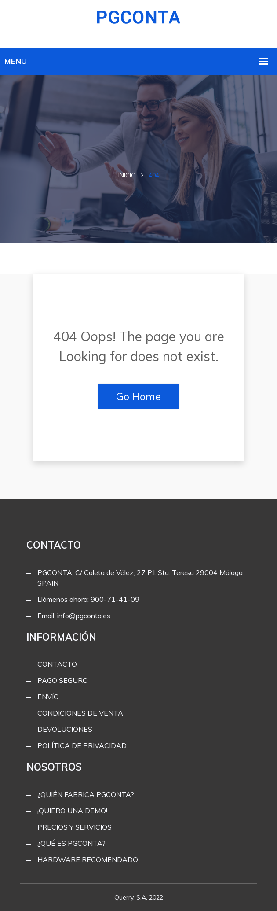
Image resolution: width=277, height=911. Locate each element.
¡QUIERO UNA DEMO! (72, 810)
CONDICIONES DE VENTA (80, 712)
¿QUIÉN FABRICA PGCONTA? (85, 794)
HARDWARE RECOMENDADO (87, 859)
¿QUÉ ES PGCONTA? (71, 843)
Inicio (127, 175)
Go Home (138, 396)
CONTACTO (57, 664)
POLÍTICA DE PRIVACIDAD (82, 745)
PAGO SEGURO (62, 680)
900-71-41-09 (115, 599)
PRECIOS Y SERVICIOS (74, 826)
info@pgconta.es (83, 615)
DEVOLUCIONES (64, 729)
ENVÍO (48, 696)
